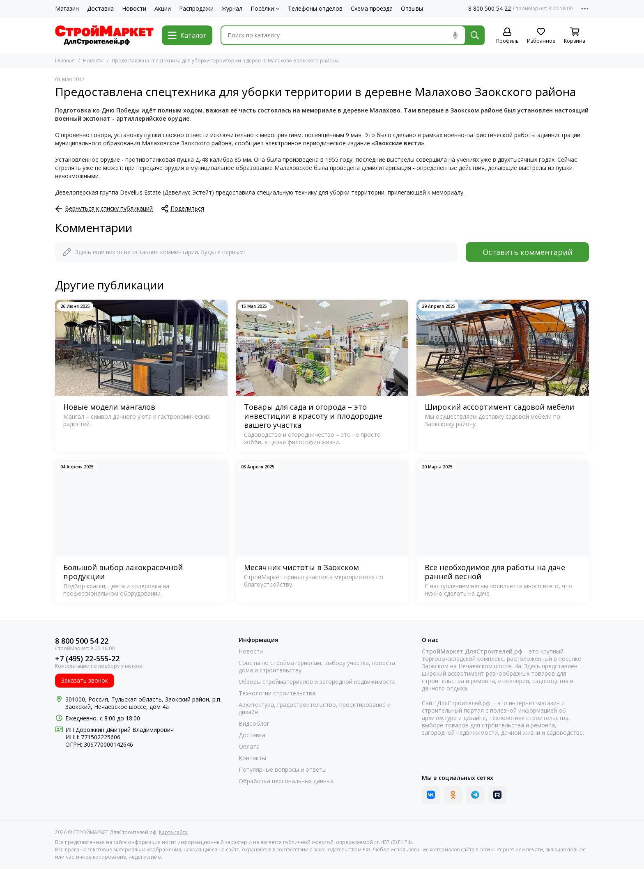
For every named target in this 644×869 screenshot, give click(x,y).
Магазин (67, 8)
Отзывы (412, 8)
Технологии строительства (277, 693)
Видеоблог (254, 723)
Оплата (249, 746)
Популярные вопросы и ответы (283, 769)
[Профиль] (507, 36)
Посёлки (265, 8)
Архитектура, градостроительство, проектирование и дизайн (315, 708)
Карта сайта (173, 832)
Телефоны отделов (315, 8)
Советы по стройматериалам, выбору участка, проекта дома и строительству (317, 666)
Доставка (100, 8)
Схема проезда (372, 8)
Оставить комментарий (528, 252)
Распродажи (196, 8)
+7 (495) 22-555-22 (87, 658)
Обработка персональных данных (286, 781)
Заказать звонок (84, 680)
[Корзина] (574, 36)
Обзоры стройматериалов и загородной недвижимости (317, 682)
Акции (162, 8)
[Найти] (475, 35)
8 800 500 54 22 (489, 8)
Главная (65, 60)
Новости (134, 8)
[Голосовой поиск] (455, 35)
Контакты (252, 758)
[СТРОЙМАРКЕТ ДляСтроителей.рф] (104, 35)
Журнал (232, 8)
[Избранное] (541, 36)
